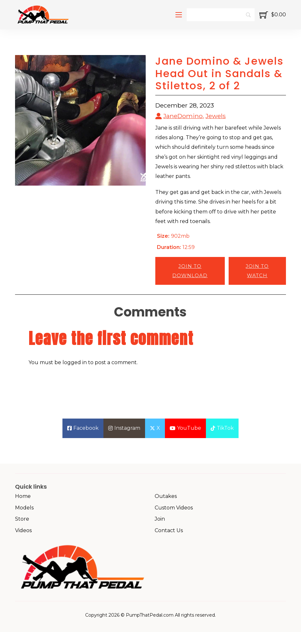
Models (24, 508)
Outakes (166, 496)
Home (23, 496)
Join (160, 519)
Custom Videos (174, 508)
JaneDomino (183, 116)
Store (22, 519)
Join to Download (189, 270)
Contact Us (169, 530)
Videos (23, 530)
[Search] (221, 14)
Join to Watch (257, 270)
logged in (74, 362)
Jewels (216, 116)
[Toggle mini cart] (272, 15)
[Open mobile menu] (178, 14)
